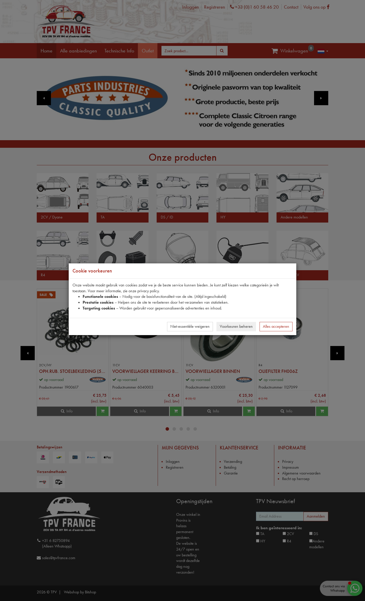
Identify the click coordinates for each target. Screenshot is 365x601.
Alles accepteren (276, 326)
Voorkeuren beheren (236, 326)
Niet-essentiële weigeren (190, 326)
